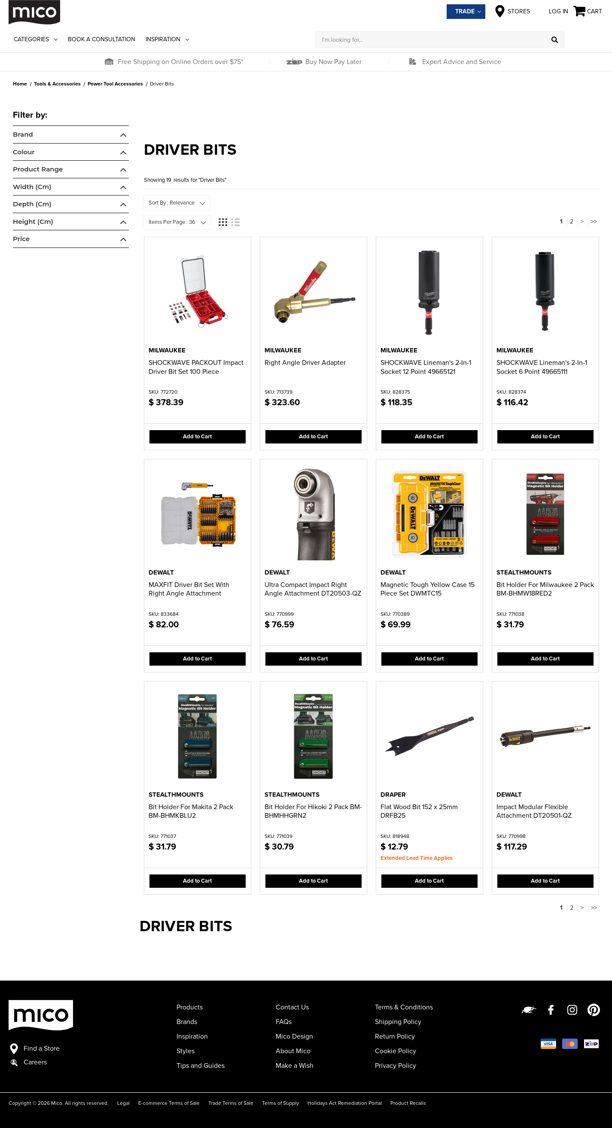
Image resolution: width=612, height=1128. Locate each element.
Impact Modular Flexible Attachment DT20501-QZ (534, 811)
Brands (187, 1022)
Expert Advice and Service (461, 62)
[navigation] (71, 179)
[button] (108, 61)
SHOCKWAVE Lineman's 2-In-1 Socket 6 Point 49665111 (541, 367)
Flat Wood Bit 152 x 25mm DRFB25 (419, 811)
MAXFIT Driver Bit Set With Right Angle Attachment (189, 589)
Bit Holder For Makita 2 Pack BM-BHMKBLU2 (191, 811)
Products (190, 1007)
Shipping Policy (398, 1022)
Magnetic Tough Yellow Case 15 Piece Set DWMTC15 (428, 589)
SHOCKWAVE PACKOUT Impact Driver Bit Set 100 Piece (196, 367)
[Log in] (584, 39)
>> (594, 221)
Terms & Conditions (404, 1007)
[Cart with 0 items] (588, 11)
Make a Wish (295, 1065)
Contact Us (292, 1007)
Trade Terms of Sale (230, 1103)
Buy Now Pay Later (333, 62)
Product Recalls (408, 1103)
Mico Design (294, 1036)
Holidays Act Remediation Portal (345, 1103)
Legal (123, 1103)
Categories (36, 39)
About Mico (293, 1051)
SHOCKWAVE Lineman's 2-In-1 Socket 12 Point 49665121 (426, 367)
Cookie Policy (395, 1051)
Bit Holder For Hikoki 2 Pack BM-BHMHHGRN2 (313, 811)
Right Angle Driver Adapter (305, 362)
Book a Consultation (101, 39)
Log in (551, 11)
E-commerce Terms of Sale (169, 1103)
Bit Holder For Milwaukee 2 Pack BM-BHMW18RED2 (545, 589)
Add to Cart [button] (197, 436)
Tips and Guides (201, 1065)
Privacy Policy (395, 1065)
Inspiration (167, 39)
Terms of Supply (280, 1103)
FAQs (284, 1022)
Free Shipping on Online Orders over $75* (180, 62)
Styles (186, 1051)
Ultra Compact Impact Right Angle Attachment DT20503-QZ (313, 589)
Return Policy (395, 1036)
